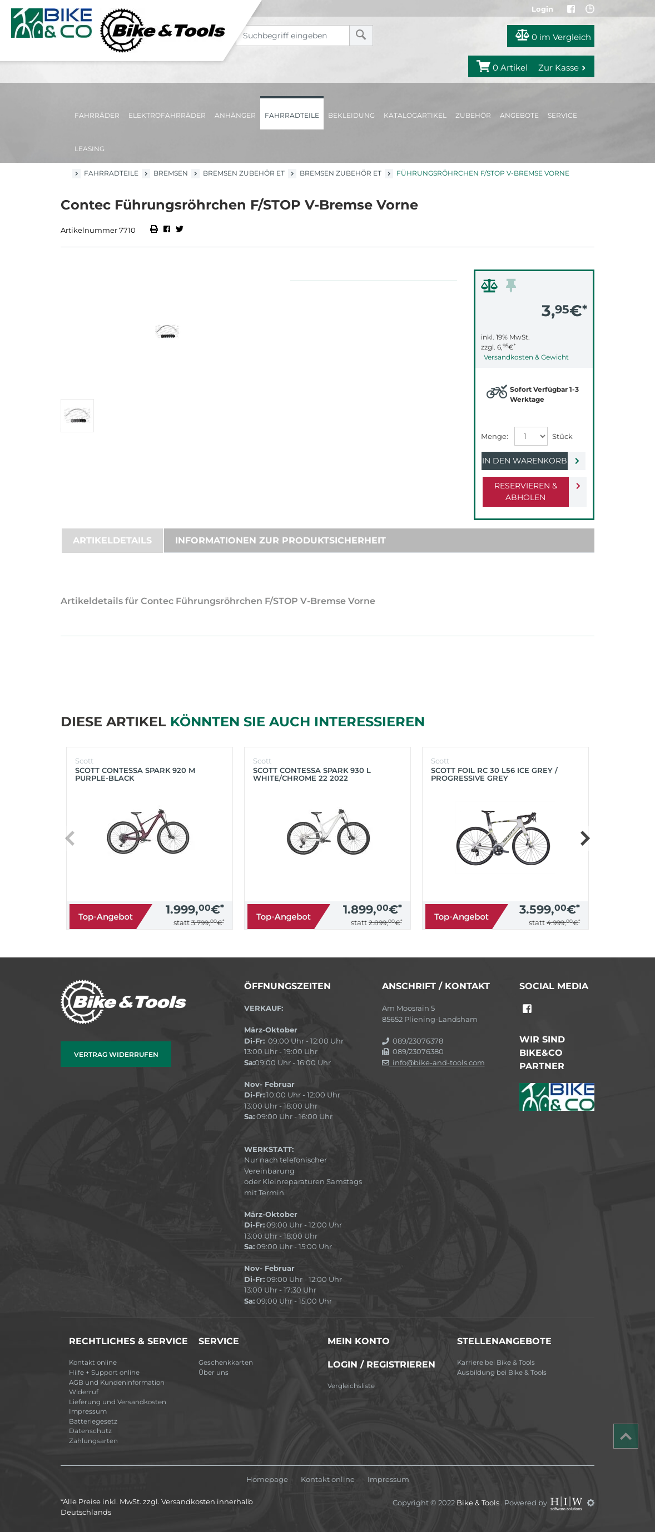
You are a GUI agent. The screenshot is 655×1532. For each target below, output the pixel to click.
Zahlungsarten (93, 1441)
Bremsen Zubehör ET (244, 173)
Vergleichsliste (351, 1386)
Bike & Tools (478, 1502)
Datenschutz (90, 1431)
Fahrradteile (292, 115)
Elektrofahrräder (167, 115)
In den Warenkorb (525, 461)
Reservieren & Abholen (525, 491)
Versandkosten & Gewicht (526, 357)
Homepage (267, 1479)
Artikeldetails (112, 540)
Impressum (88, 1411)
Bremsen (170, 173)
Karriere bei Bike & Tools (496, 1362)
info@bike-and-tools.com (433, 1062)
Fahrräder (97, 115)
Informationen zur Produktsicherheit (280, 540)
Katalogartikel (415, 115)
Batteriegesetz (93, 1421)
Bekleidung (351, 115)
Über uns (214, 1372)
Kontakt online (93, 1362)
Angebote (519, 115)
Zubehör (473, 115)
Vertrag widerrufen (116, 1054)
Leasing (90, 148)
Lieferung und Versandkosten (117, 1402)
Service (562, 115)
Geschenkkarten (226, 1362)
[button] (584, 838)
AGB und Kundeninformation (117, 1382)
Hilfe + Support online (104, 1372)
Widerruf (83, 1392)
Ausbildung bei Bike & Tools (502, 1372)
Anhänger (235, 115)
